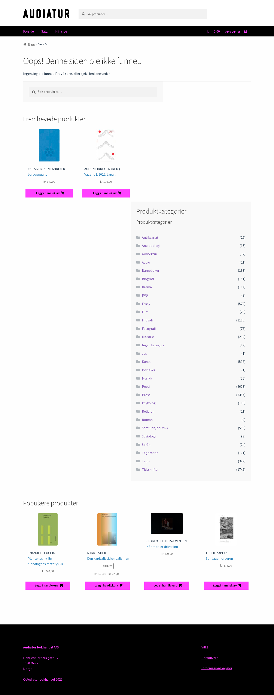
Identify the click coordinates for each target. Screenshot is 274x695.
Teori (146, 461)
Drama (147, 287)
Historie (148, 337)
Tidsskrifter (150, 469)
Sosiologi (149, 436)
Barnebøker (150, 270)
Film (145, 312)
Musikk (147, 378)
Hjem (31, 44)
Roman (147, 420)
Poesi (146, 386)
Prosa (146, 395)
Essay (146, 304)
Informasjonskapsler (216, 668)
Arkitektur (149, 254)
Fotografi (149, 328)
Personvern (209, 658)
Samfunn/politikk (155, 428)
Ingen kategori (153, 345)
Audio (146, 262)
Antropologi (151, 245)
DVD (145, 295)
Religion (148, 411)
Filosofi (147, 320)
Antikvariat (150, 237)
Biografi (148, 279)
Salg (44, 31)
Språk (146, 444)
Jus (144, 353)
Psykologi (149, 403)
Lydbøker (148, 370)
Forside (28, 31)
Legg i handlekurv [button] (48, 193)
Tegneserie (150, 453)
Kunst (146, 361)
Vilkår (205, 647)
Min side (61, 31)
